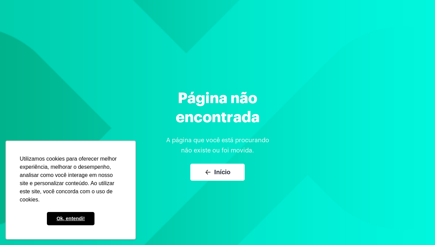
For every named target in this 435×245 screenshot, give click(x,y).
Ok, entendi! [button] (70, 218)
